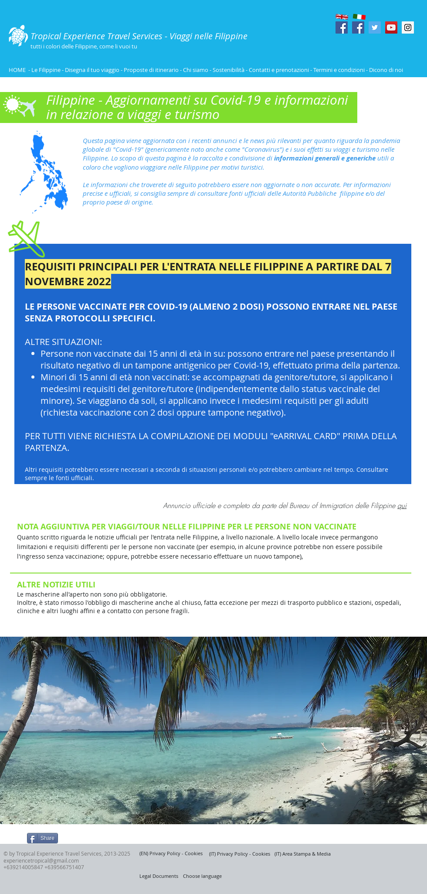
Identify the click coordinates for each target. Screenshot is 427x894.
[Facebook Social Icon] (342, 27)
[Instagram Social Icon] (408, 27)
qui (402, 505)
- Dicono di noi (384, 70)
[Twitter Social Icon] (375, 27)
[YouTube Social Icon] (391, 27)
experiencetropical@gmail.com (41, 860)
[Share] (42, 838)
